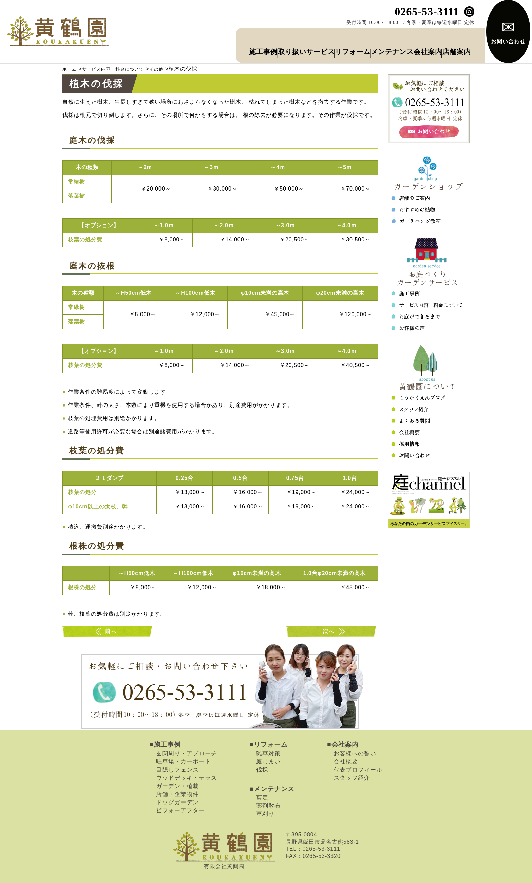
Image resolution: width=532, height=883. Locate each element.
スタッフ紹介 (352, 761)
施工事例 (146, 37)
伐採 (262, 753)
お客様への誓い (355, 737)
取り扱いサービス (213, 37)
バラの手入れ (332, 615)
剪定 (262, 781)
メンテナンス (348, 37)
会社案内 (405, 37)
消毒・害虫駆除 (108, 615)
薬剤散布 (268, 789)
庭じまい (268, 745)
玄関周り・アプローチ (186, 737)
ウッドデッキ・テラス (186, 761)
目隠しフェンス (177, 753)
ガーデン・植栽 (177, 770)
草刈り (265, 797)
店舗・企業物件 (177, 778)
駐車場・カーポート (183, 745)
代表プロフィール (358, 753)
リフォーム (285, 37)
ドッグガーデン (177, 786)
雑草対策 (268, 737)
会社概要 (346, 745)
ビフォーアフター (180, 794)
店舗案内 (451, 37)
